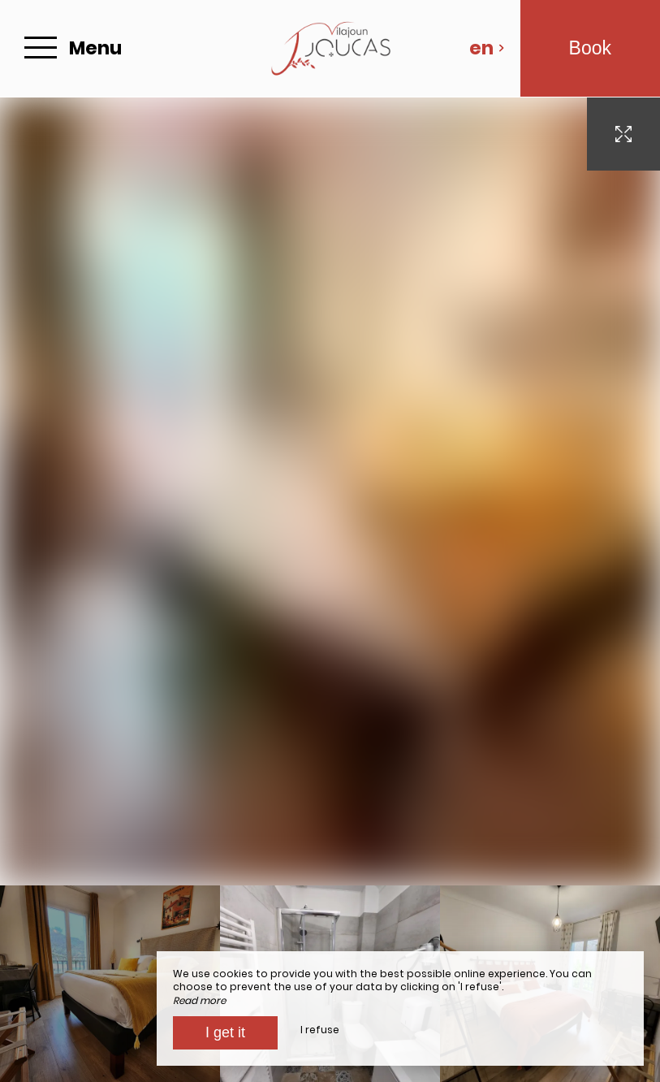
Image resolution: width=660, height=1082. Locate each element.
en (487, 48)
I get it (225, 1032)
